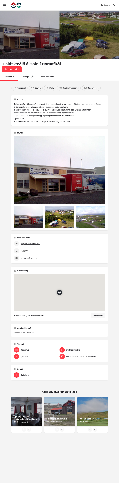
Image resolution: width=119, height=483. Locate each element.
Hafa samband (47, 77)
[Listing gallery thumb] (59, 170)
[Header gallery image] (29, 29)
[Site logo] (16, 5)
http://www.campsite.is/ (30, 244)
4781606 (24, 251)
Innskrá (107, 5)
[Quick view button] (24, 429)
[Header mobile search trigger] (114, 5)
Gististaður (9, 77)
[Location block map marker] (59, 292)
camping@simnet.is (29, 258)
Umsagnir (27, 77)
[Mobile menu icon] (4, 5)
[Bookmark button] (29, 429)
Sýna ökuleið (98, 316)
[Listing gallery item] (28, 217)
